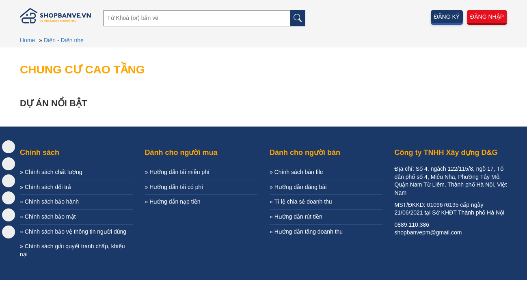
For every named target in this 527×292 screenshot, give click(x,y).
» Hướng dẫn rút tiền (296, 216)
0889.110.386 (412, 224)
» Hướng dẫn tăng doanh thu (306, 231)
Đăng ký (447, 16)
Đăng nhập (487, 16)
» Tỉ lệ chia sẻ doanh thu (301, 201)
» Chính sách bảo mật (48, 216)
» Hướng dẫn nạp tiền (173, 201)
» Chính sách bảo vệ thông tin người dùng (73, 231)
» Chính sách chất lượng (51, 172)
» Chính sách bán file (296, 172)
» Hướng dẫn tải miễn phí (177, 172)
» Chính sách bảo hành (49, 201)
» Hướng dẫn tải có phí (174, 187)
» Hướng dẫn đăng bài (298, 187)
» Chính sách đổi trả (45, 187)
